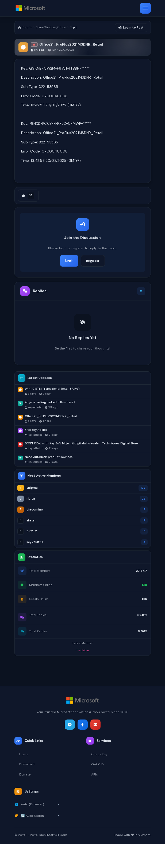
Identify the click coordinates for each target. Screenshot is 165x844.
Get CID (97, 764)
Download (26, 764)
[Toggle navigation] (145, 8)
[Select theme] (40, 815)
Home (23, 754)
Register (92, 261)
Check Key (99, 754)
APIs (94, 774)
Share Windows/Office (51, 28)
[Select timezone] (40, 804)
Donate (24, 774)
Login (69, 261)
